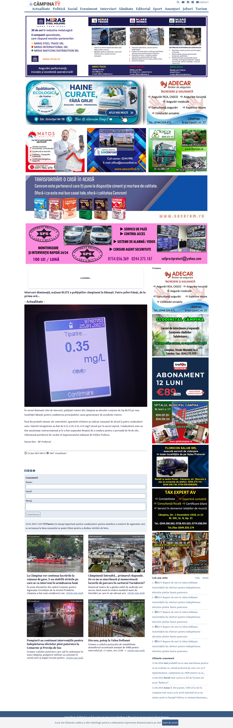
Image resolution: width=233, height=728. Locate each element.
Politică (59, 8)
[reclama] (116, 76)
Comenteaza (33, 514)
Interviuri (108, 8)
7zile (197, 578)
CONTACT (202, 2)
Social (72, 8)
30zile (205, 578)
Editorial (143, 8)
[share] (25, 471)
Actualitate (41, 8)
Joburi (188, 8)
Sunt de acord (170, 722)
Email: (29, 491)
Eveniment (88, 8)
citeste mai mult (74, 592)
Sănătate (126, 8)
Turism (201, 8)
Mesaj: (29, 500)
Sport (157, 8)
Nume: (29, 482)
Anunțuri (172, 8)
